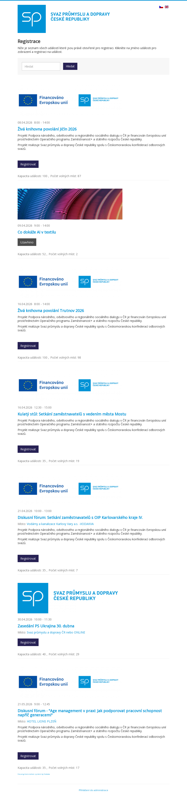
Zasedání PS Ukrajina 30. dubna (46, 625)
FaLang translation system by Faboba (34, 774)
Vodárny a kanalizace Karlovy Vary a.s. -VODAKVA (60, 524)
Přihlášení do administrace (93, 790)
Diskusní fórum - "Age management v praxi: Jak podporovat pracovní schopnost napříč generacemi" (90, 712)
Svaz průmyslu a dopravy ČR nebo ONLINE (56, 632)
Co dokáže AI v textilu (37, 232)
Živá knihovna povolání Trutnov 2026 (51, 310)
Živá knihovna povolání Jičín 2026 (47, 129)
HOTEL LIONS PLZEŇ (41, 721)
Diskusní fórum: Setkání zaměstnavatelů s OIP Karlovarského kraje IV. (80, 517)
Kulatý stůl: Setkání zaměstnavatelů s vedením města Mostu (72, 414)
